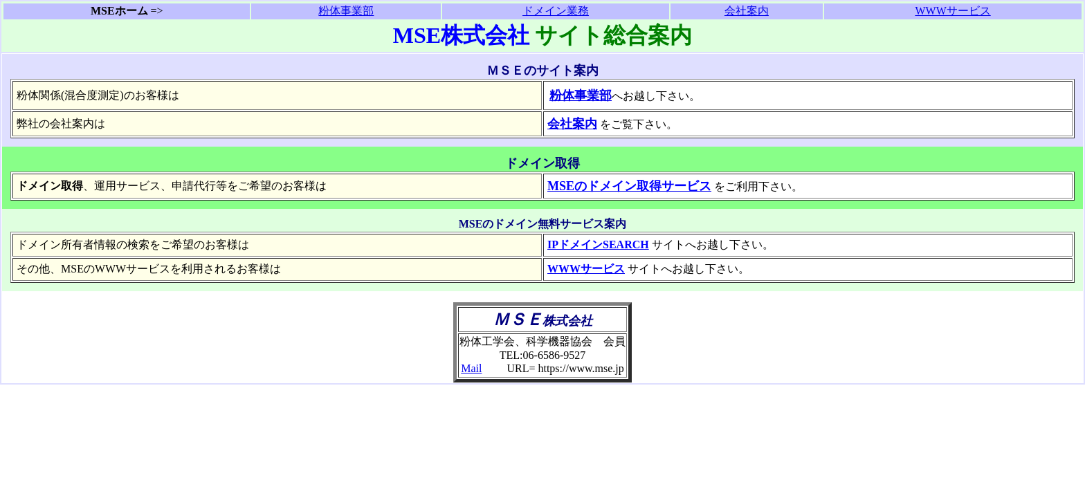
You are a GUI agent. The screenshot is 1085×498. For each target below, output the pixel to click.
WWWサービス (952, 11)
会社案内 (746, 11)
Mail (471, 368)
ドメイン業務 (555, 11)
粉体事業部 (346, 11)
